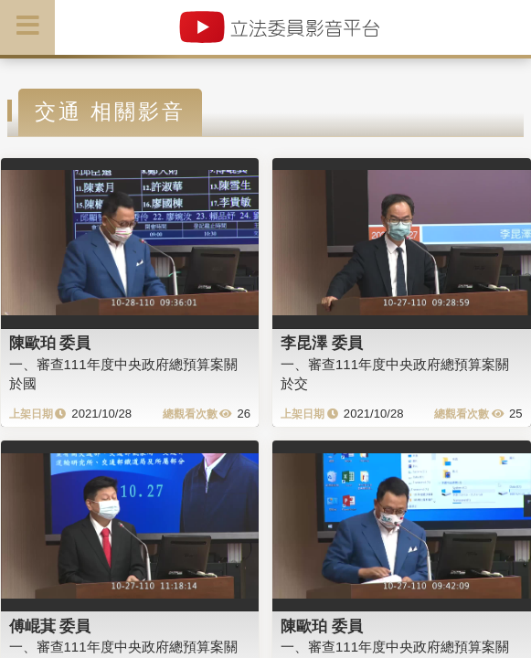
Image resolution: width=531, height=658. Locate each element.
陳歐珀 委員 (50, 342)
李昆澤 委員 (322, 342)
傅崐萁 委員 (50, 626)
